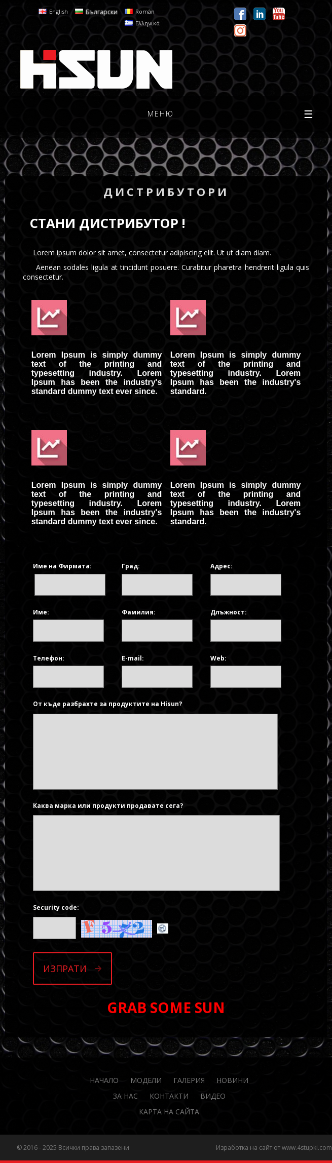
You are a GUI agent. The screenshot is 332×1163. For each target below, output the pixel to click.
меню (230, 114)
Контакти (169, 1096)
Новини (232, 1080)
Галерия (189, 1080)
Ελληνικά (147, 23)
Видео (213, 1096)
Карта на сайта (169, 1111)
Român (145, 11)
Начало (104, 1080)
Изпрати (65, 968)
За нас (125, 1096)
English (58, 11)
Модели (146, 1080)
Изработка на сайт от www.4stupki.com (274, 1147)
